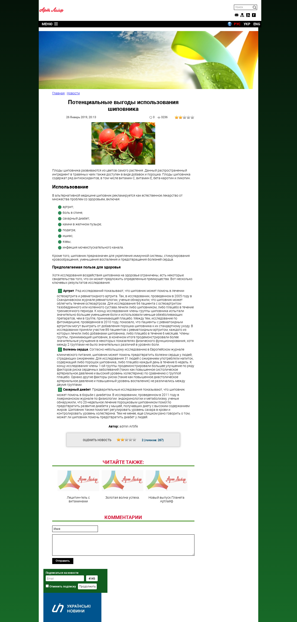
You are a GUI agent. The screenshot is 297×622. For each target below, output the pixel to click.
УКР (244, 24)
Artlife (136, 613)
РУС (234, 24)
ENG (253, 24)
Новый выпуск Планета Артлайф (166, 518)
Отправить (63, 592)
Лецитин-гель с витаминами (77, 518)
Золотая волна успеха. (121, 516)
